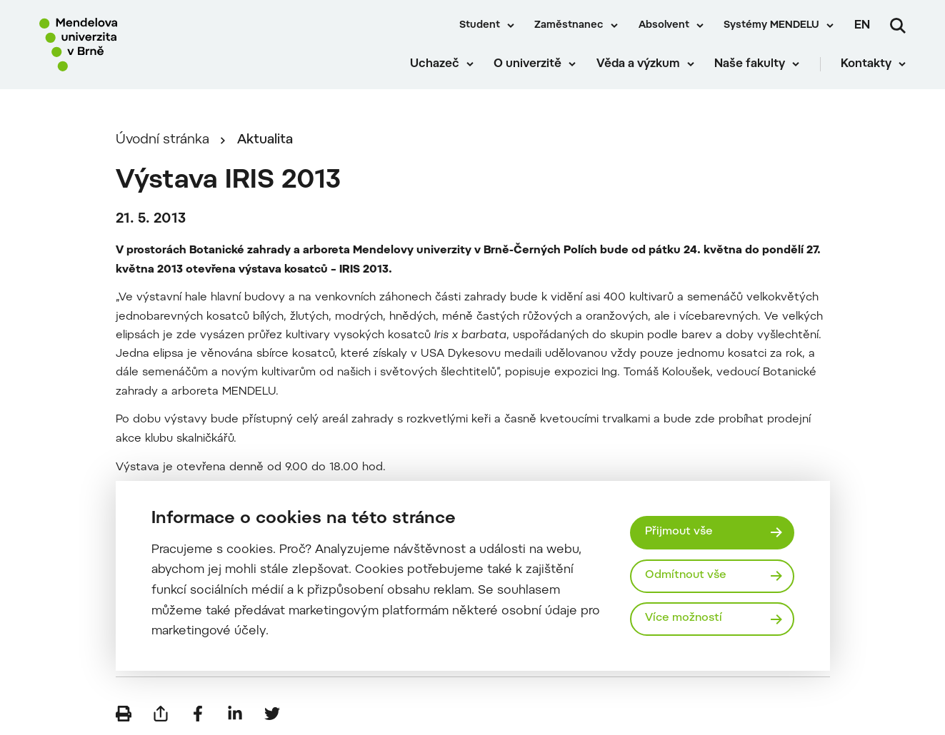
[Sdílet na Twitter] (272, 713)
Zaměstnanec (569, 26)
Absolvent (664, 26)
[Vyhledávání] (898, 26)
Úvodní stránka (162, 140)
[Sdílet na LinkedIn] (235, 713)
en (862, 25)
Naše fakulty (749, 64)
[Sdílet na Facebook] (198, 713)
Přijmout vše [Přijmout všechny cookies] (679, 532)
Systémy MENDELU (771, 26)
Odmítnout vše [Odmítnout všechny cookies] (685, 575)
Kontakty (866, 64)
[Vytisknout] (123, 713)
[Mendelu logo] (121, 44)
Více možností (683, 618)
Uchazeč (434, 64)
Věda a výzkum (638, 64)
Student (479, 26)
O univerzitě (527, 64)
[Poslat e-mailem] (161, 713)
